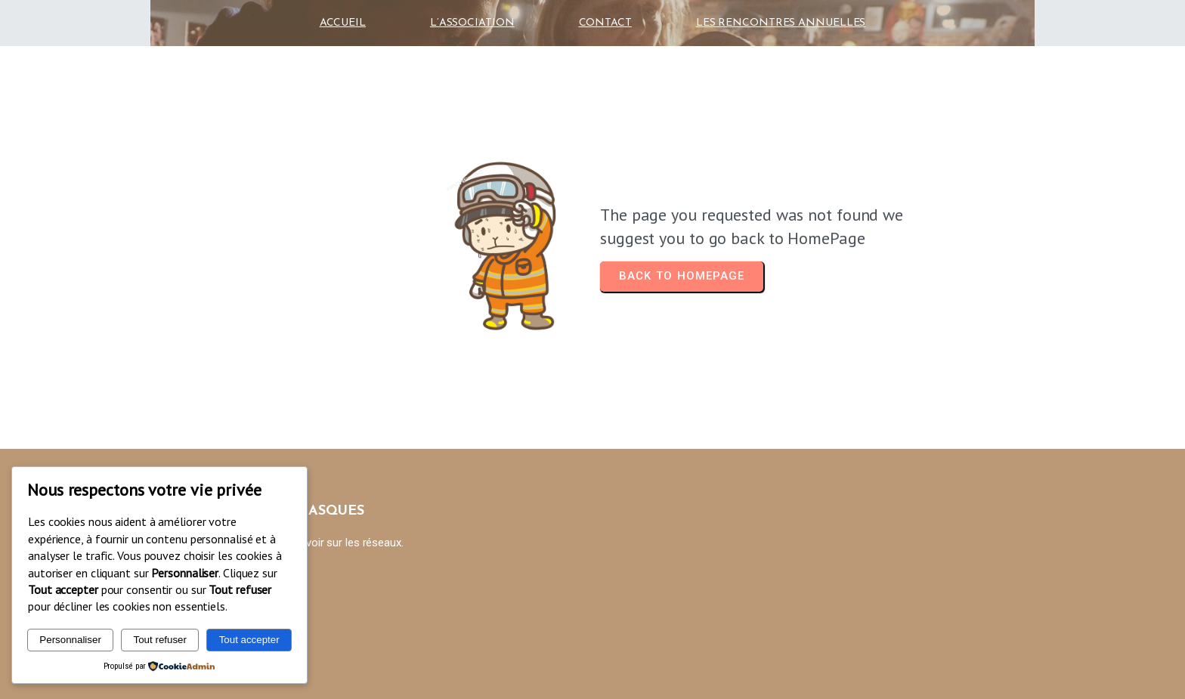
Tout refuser (160, 639)
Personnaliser (70, 639)
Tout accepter (249, 639)
